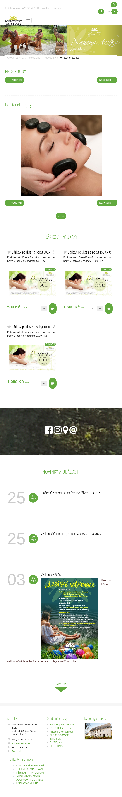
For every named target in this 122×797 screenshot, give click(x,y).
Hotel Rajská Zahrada (62, 724)
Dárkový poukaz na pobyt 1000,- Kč (33, 326)
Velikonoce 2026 (51, 574)
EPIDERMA (56, 746)
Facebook (17, 751)
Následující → (107, 80)
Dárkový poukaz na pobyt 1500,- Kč (89, 252)
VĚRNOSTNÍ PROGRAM (30, 772)
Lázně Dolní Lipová (60, 728)
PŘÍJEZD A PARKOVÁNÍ (29, 769)
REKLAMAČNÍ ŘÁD (27, 783)
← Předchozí (14, 80)
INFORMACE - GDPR (28, 776)
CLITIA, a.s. (56, 742)
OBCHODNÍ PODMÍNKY (29, 779)
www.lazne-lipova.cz (22, 743)
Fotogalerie (34, 57)
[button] (9, 40)
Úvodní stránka (15, 57)
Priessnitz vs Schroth (61, 731)
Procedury (50, 57)
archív (61, 684)
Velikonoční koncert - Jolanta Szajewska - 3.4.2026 (71, 533)
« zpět (61, 216)
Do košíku (52, 308)
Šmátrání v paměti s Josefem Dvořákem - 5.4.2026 (71, 492)
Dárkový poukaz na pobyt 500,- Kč (33, 252)
